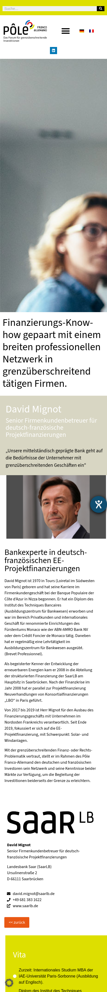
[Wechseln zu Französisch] (91, 30)
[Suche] (100, 8)
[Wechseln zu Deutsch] (82, 30)
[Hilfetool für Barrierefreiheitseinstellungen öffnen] (98, 504)
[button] (66, 31)
